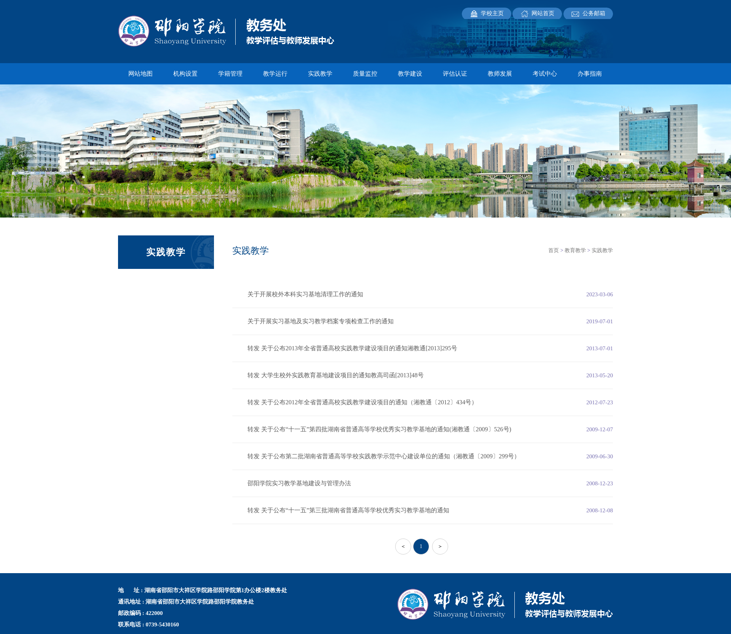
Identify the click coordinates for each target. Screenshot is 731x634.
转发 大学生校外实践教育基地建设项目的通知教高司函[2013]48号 (335, 375)
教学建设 (410, 73)
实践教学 (320, 73)
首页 (553, 250)
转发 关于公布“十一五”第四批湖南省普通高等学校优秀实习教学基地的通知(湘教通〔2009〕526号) (379, 429)
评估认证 (455, 73)
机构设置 (185, 73)
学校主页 (492, 13)
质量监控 (365, 73)
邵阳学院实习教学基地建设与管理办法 (299, 483)
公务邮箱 (594, 13)
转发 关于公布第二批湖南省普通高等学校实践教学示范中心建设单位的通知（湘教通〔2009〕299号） (383, 456)
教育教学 (575, 250)
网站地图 (140, 73)
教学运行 (275, 73)
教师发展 (500, 73)
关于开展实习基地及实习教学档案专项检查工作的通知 (320, 321)
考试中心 (545, 73)
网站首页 (542, 13)
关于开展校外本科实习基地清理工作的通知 (305, 294)
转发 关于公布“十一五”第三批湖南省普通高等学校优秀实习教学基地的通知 (348, 510)
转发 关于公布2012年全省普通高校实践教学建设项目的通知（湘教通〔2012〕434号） (362, 402)
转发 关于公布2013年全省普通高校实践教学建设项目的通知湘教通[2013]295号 (352, 348)
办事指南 (590, 73)
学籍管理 (230, 73)
